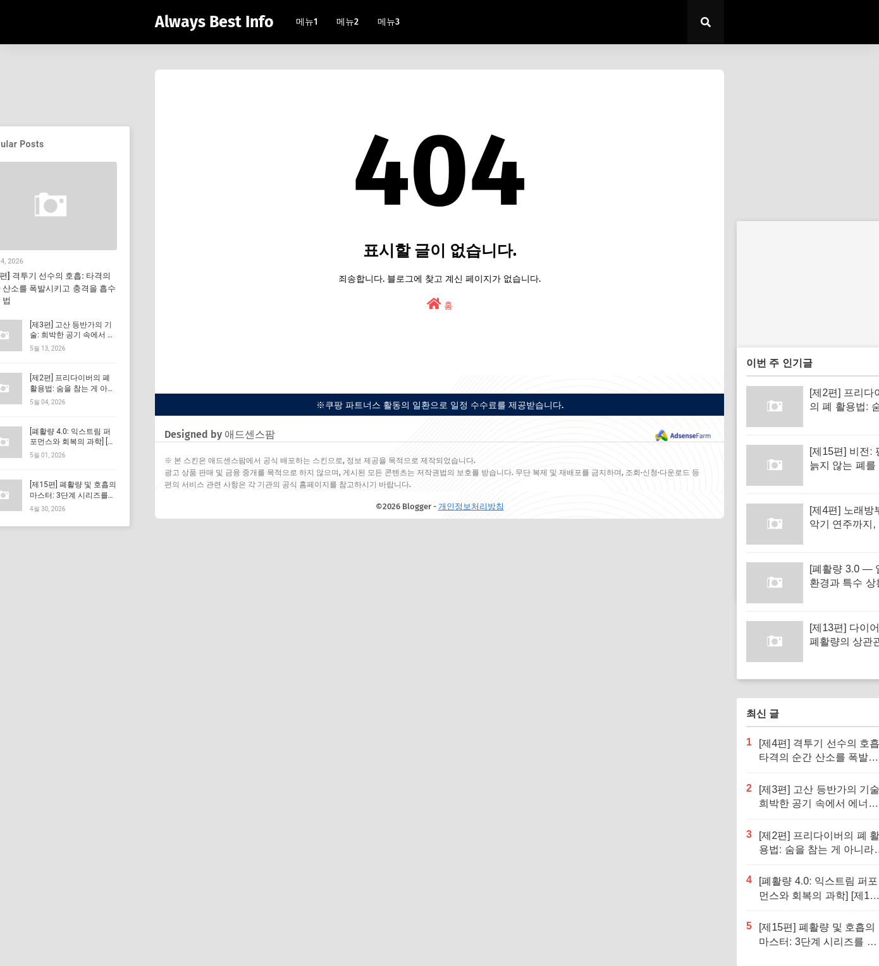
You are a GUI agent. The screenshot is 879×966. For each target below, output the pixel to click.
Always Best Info (214, 22)
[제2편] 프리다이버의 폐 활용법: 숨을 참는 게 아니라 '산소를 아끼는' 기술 (72, 388)
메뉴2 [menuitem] (347, 21)
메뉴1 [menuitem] (306, 21)
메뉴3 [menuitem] (389, 21)
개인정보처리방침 (471, 506)
